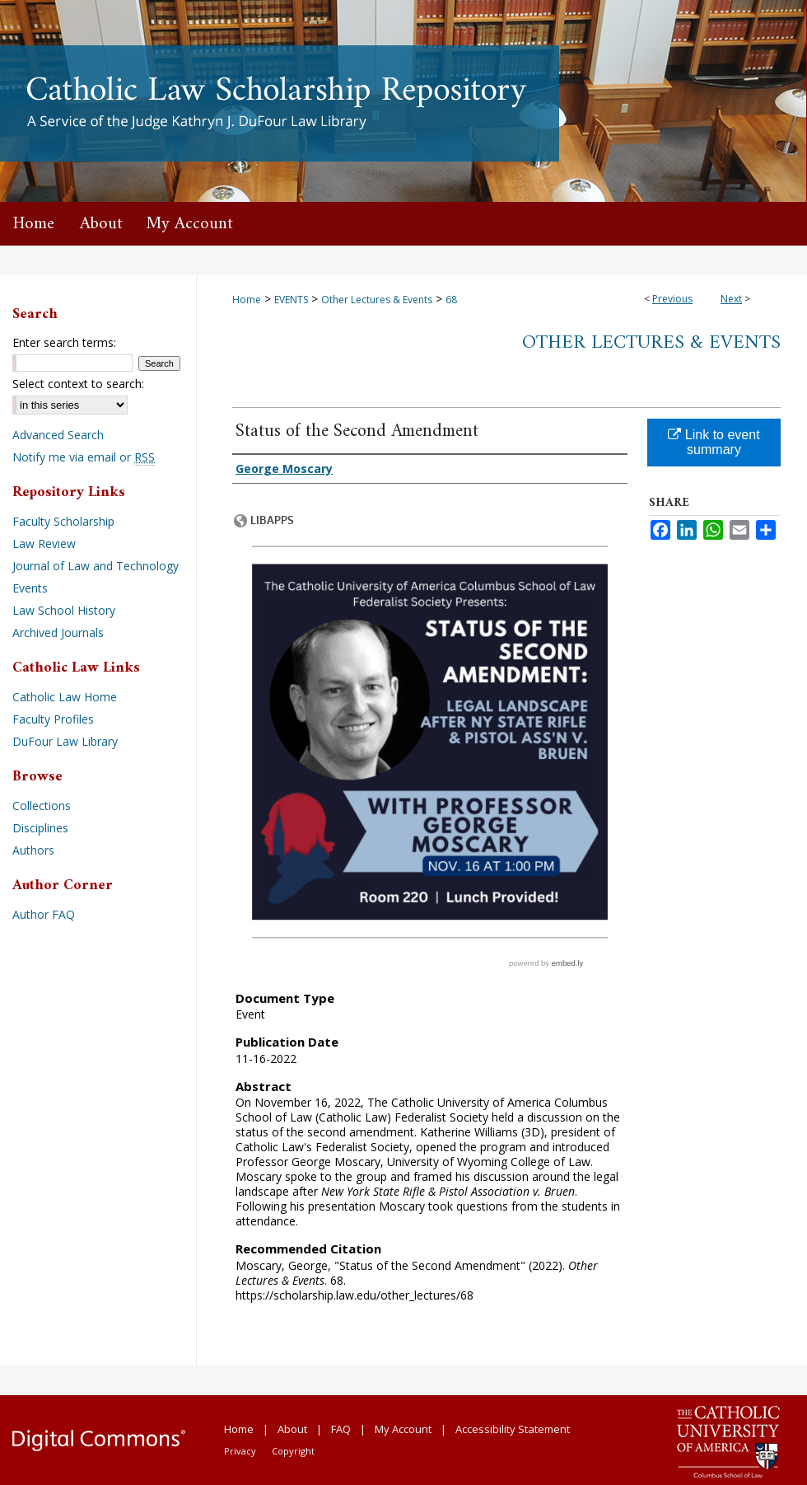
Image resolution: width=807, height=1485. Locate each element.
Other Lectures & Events (376, 300)
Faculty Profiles (53, 719)
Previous (672, 299)
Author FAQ (43, 914)
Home (246, 300)
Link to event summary (713, 442)
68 (451, 300)
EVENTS (291, 300)
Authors (33, 850)
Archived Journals (58, 632)
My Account (403, 1429)
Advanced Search (58, 435)
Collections (41, 805)
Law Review (44, 543)
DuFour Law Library (65, 741)
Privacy (240, 1451)
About (292, 1429)
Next (731, 299)
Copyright (293, 1451)
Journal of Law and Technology (95, 566)
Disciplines (40, 828)
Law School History (63, 610)
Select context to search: (78, 383)
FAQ (341, 1429)
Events (30, 588)
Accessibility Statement (512, 1429)
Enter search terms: (64, 342)
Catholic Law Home (64, 697)
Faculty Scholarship (63, 521)
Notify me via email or (83, 457)
